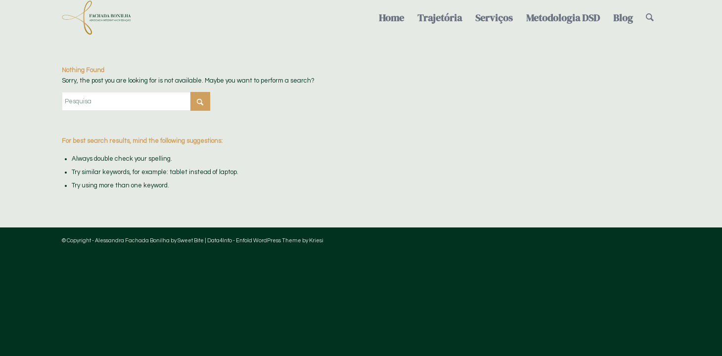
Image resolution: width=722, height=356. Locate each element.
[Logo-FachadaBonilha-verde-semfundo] (96, 17)
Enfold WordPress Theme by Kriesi (279, 240)
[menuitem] (391, 17)
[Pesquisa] (649, 17)
